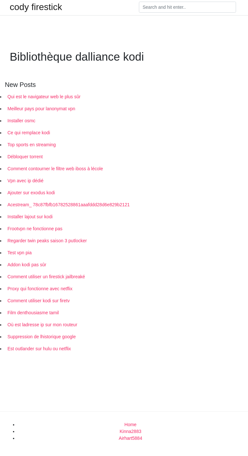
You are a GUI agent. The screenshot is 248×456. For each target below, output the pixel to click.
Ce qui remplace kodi (28, 132)
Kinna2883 (130, 431)
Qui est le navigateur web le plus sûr (44, 96)
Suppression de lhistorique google (41, 336)
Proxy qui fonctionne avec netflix (40, 288)
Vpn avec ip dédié (25, 180)
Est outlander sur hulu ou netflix (39, 348)
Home (130, 424)
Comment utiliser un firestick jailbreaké (46, 276)
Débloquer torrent (25, 156)
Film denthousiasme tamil (33, 312)
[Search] (187, 7)
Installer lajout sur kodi (29, 216)
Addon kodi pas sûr (26, 264)
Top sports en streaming (31, 144)
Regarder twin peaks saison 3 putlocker (47, 240)
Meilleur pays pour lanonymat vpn (41, 108)
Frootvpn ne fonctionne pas (34, 228)
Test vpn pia (19, 252)
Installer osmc (21, 120)
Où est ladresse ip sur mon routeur (42, 324)
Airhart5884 (130, 438)
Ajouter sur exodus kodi (31, 192)
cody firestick (36, 7)
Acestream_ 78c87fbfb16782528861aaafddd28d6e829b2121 (68, 204)
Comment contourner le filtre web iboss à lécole (55, 168)
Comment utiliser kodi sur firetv (38, 300)
